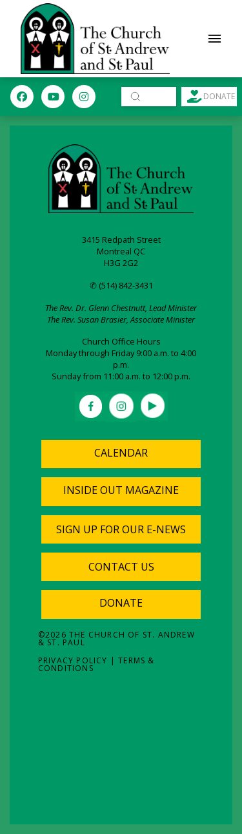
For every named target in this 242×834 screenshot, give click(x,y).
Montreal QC (121, 251)
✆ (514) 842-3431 (121, 285)
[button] (215, 38)
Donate (121, 603)
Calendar (121, 453)
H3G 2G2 (121, 263)
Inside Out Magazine (121, 490)
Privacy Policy (73, 660)
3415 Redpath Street (121, 239)
